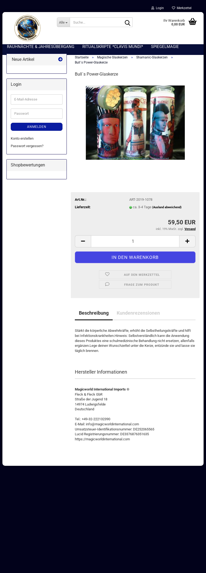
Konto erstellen (22, 138)
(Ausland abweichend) (167, 207)
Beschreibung (94, 313)
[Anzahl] (135, 241)
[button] (83, 241)
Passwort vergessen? (27, 146)
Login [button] (157, 8)
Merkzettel (182, 8)
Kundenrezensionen (138, 313)
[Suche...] (63, 22)
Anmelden (36, 127)
